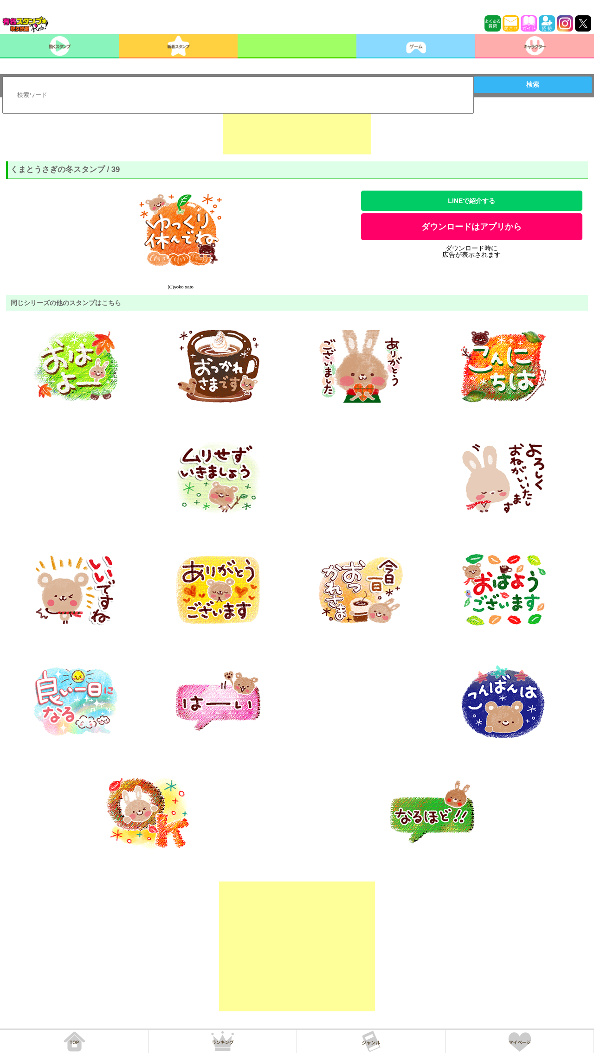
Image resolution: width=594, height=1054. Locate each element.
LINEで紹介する (471, 200)
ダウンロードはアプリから (471, 226)
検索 (532, 84)
